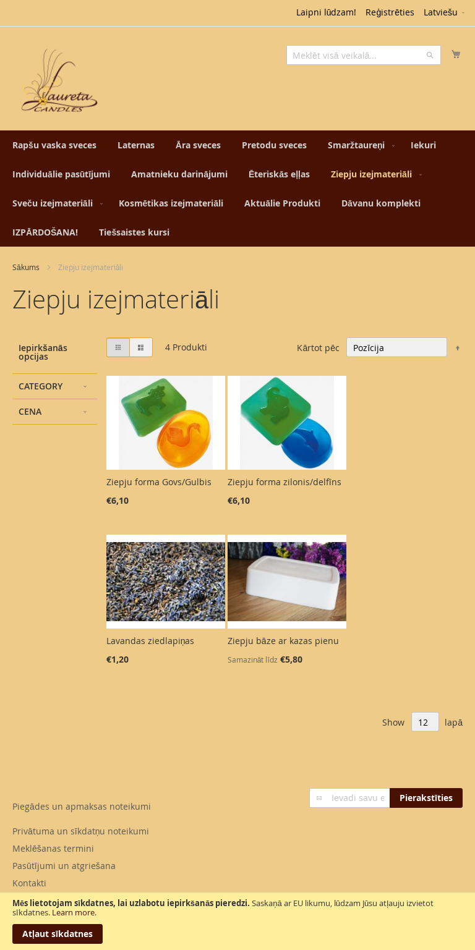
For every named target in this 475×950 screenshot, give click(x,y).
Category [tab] (40, 386)
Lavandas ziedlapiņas (150, 641)
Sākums (26, 267)
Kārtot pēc (318, 348)
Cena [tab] (30, 411)
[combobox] (363, 55)
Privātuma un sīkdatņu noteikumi (80, 831)
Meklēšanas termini (53, 848)
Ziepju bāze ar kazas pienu (283, 641)
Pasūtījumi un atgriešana (64, 866)
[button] (445, 13)
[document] (237, 921)
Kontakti (29, 883)
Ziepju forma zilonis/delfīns (284, 482)
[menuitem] (54, 144)
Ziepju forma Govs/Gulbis (159, 482)
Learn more (73, 912)
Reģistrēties (390, 12)
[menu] (237, 188)
